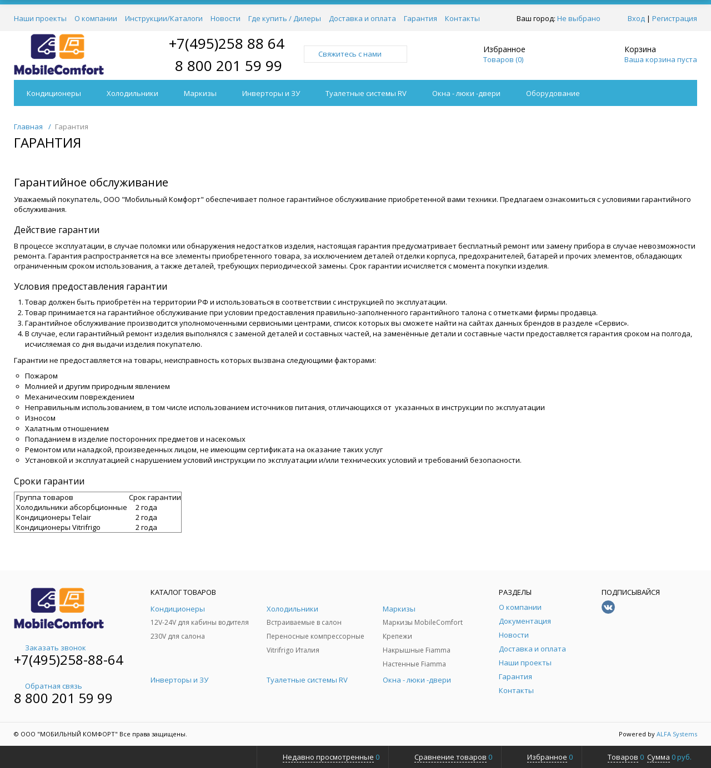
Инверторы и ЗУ (271, 93)
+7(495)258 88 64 (226, 43)
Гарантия (420, 18)
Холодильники (132, 93)
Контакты (462, 18)
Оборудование (553, 93)
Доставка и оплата (362, 18)
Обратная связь (48, 686)
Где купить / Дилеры (284, 18)
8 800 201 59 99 (228, 65)
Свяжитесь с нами (355, 54)
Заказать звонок (50, 648)
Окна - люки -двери (466, 93)
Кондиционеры (54, 93)
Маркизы (200, 93)
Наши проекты (40, 18)
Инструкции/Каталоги (164, 18)
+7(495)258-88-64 (68, 659)
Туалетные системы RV (366, 93)
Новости (226, 18)
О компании (95, 18)
